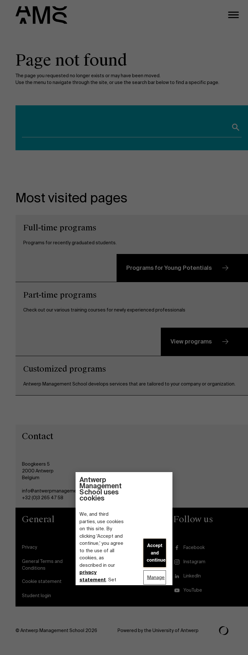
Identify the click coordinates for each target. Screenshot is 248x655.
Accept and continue (156, 553)
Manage (156, 577)
